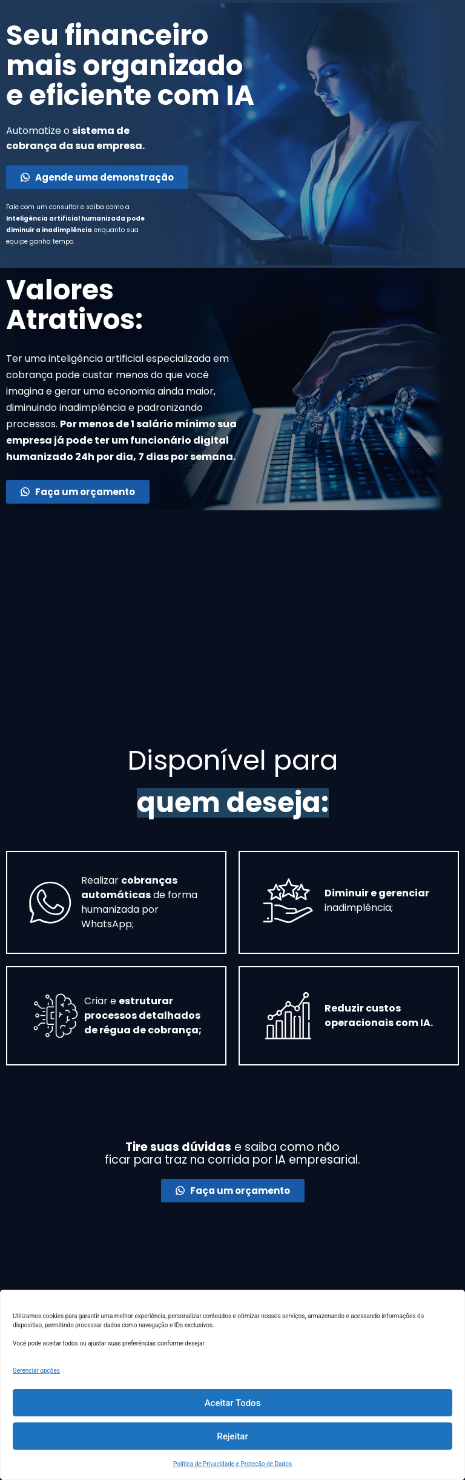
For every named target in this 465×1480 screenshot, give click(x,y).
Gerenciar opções (36, 1370)
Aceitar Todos (233, 1403)
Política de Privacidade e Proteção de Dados (232, 1464)
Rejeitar (232, 1436)
